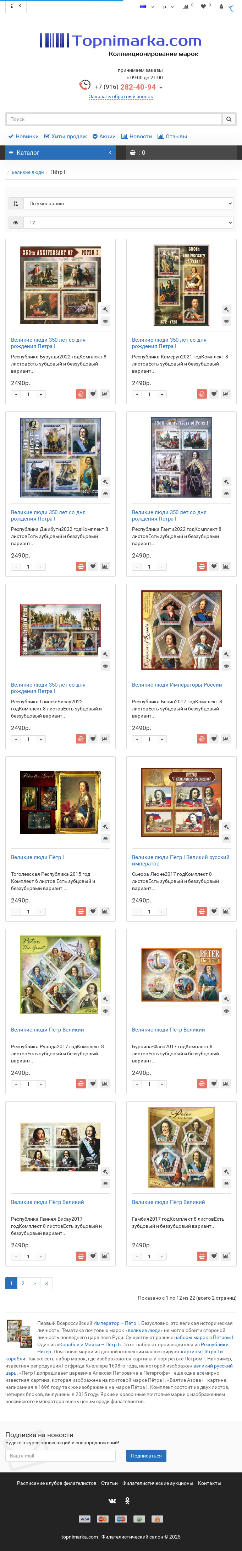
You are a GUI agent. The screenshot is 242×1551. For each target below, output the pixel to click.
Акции (104, 136)
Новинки (23, 136)
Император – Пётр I (116, 1323)
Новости (136, 136)
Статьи (109, 1483)
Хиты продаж (65, 136)
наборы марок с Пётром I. (204, 1337)
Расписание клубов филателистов (57, 1483)
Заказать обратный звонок (121, 96)
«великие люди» (144, 1330)
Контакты (209, 1483)
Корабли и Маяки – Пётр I (89, 1344)
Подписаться (146, 1456)
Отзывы (172, 136)
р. (169, 6)
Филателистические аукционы (157, 1483)
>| (46, 1283)
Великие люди (28, 172)
